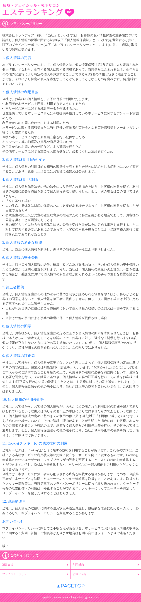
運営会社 (7, 564)
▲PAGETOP (70, 586)
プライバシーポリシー (15, 574)
